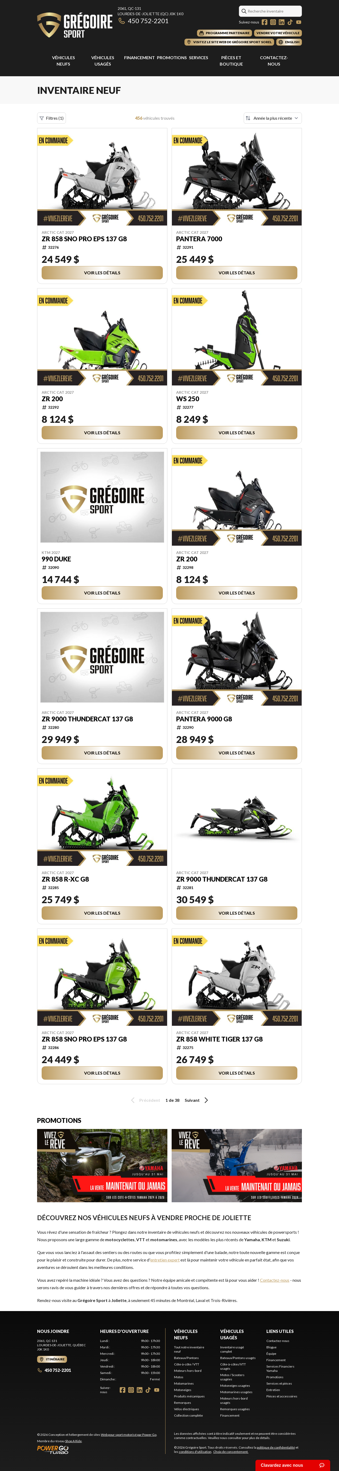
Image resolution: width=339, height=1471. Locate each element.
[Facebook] (264, 22)
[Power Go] (97, 1449)
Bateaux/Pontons (186, 1358)
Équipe (271, 1354)
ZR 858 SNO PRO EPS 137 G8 (84, 239)
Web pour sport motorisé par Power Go (128, 1435)
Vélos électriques (186, 1409)
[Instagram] (273, 22)
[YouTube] (298, 22)
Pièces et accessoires (281, 1396)
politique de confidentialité (276, 1447)
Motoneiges (182, 1390)
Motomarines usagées (236, 1392)
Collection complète (188, 1415)
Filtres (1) (52, 118)
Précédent (144, 1100)
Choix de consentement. (231, 1452)
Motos (178, 1377)
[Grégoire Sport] (74, 26)
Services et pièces (279, 1383)
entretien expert (165, 1259)
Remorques (182, 1403)
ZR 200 (52, 399)
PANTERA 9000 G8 (204, 719)
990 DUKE (56, 559)
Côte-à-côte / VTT (186, 1364)
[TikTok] (290, 22)
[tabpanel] (130, 1360)
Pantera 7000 (199, 239)
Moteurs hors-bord (188, 1371)
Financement (139, 57)
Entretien (273, 1390)
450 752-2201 (143, 21)
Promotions (172, 57)
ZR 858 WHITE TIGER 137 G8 (219, 1039)
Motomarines (184, 1383)
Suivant (197, 1100)
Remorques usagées (235, 1409)
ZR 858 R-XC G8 (65, 879)
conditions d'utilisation (195, 1452)
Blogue (271, 1347)
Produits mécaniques (189, 1396)
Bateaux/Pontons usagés (238, 1358)
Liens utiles (280, 1331)
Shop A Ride (73, 1441)
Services (198, 57)
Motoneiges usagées (235, 1386)
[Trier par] (273, 118)
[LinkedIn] (281, 22)
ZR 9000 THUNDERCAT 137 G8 (87, 719)
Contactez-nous (274, 1280)
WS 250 (187, 399)
